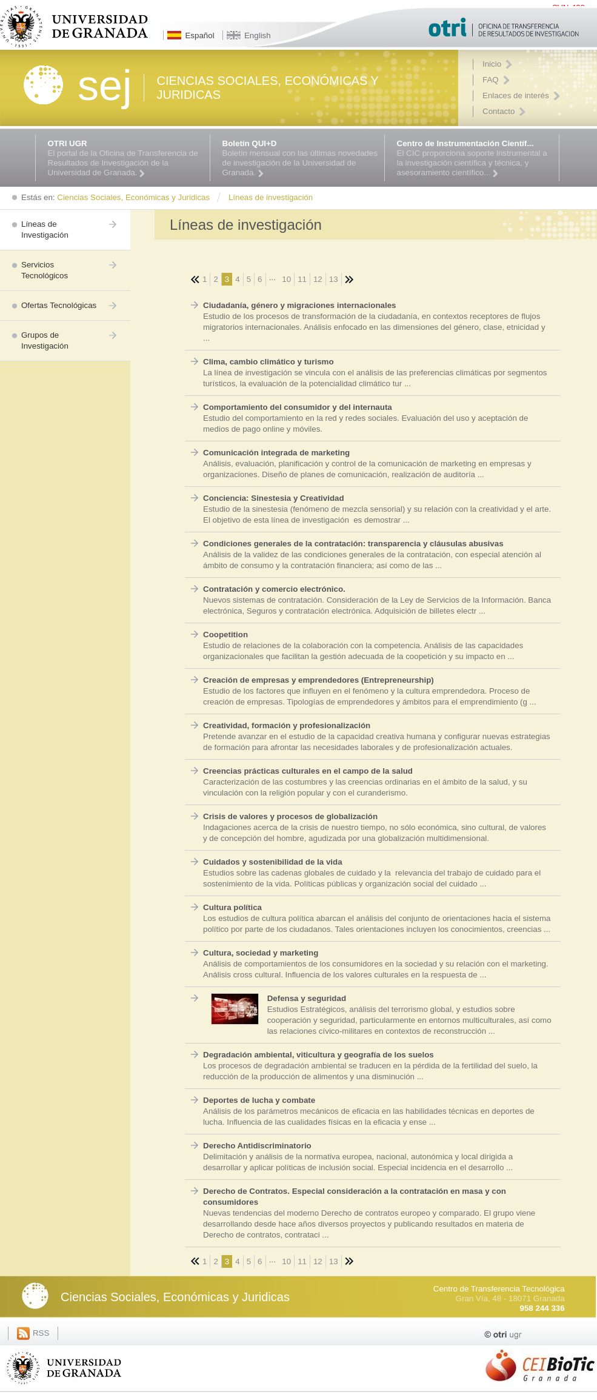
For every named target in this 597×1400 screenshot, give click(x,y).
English (257, 35)
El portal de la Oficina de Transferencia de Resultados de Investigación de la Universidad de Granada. (126, 158)
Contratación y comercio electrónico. (274, 589)
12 (317, 279)
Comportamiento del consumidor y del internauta (297, 407)
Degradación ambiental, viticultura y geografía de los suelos (318, 1054)
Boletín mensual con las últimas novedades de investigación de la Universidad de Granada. (300, 158)
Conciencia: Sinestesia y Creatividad (273, 498)
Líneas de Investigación (44, 229)
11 (302, 279)
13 (333, 279)
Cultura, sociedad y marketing (260, 952)
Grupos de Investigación (44, 340)
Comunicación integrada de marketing (276, 452)
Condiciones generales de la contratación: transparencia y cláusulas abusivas (353, 543)
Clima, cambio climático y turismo (268, 361)
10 (286, 279)
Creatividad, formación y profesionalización (286, 725)
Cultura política (232, 907)
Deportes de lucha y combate (259, 1100)
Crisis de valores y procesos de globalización (290, 816)
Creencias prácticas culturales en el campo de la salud (308, 770)
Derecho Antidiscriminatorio (257, 1145)
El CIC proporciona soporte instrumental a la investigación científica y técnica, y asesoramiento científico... (475, 158)
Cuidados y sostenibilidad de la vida (272, 861)
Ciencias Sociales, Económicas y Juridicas (175, 1297)
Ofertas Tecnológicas (58, 305)
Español (199, 35)
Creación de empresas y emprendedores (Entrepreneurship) (318, 680)
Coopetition (225, 634)
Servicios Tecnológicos (44, 270)
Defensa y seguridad (306, 998)
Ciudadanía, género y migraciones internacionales (299, 305)
